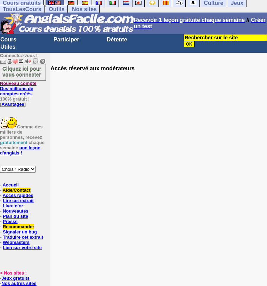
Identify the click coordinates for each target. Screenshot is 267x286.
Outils (56, 9)
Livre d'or (13, 205)
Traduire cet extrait (23, 237)
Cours (8, 39)
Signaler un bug (20, 232)
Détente (117, 39)
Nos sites (84, 9)
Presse (10, 221)
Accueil (10, 185)
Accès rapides (17, 195)
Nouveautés (16, 211)
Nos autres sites (18, 283)
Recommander (18, 226)
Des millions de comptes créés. (18, 88)
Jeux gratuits (15, 278)
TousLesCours (22, 9)
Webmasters (16, 242)
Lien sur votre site (22, 247)
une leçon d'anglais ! (20, 150)
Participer (66, 39)
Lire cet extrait (18, 200)
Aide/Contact (16, 190)
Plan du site (15, 216)
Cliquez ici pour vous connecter (21, 71)
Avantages (12, 104)
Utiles (8, 47)
